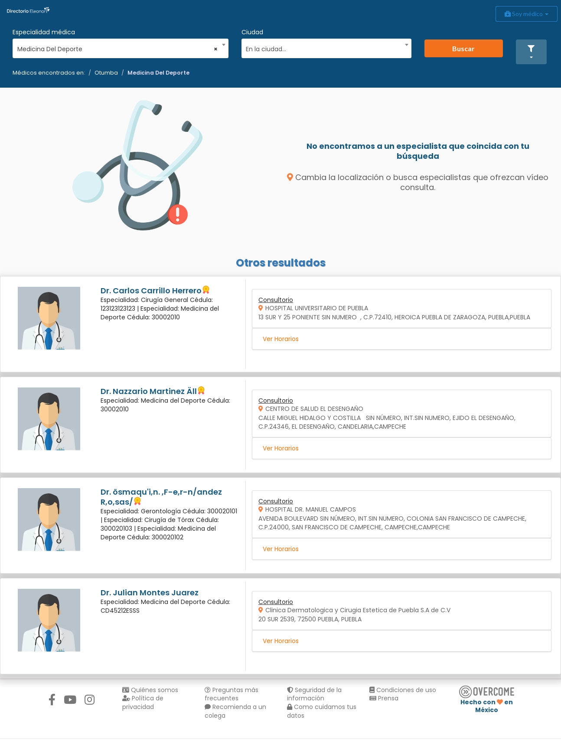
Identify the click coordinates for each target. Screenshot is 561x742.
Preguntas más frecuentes (231, 694)
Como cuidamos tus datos (321, 711)
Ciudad (252, 32)
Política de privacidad (142, 702)
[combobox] (117, 47)
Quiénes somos (150, 690)
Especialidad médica (44, 32)
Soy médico (526, 13)
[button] (531, 51)
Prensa (383, 698)
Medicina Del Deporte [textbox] (117, 49)
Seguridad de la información (314, 694)
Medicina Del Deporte (158, 72)
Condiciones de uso (402, 690)
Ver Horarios (281, 339)
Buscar (463, 48)
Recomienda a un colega (235, 711)
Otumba (106, 72)
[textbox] (323, 48)
